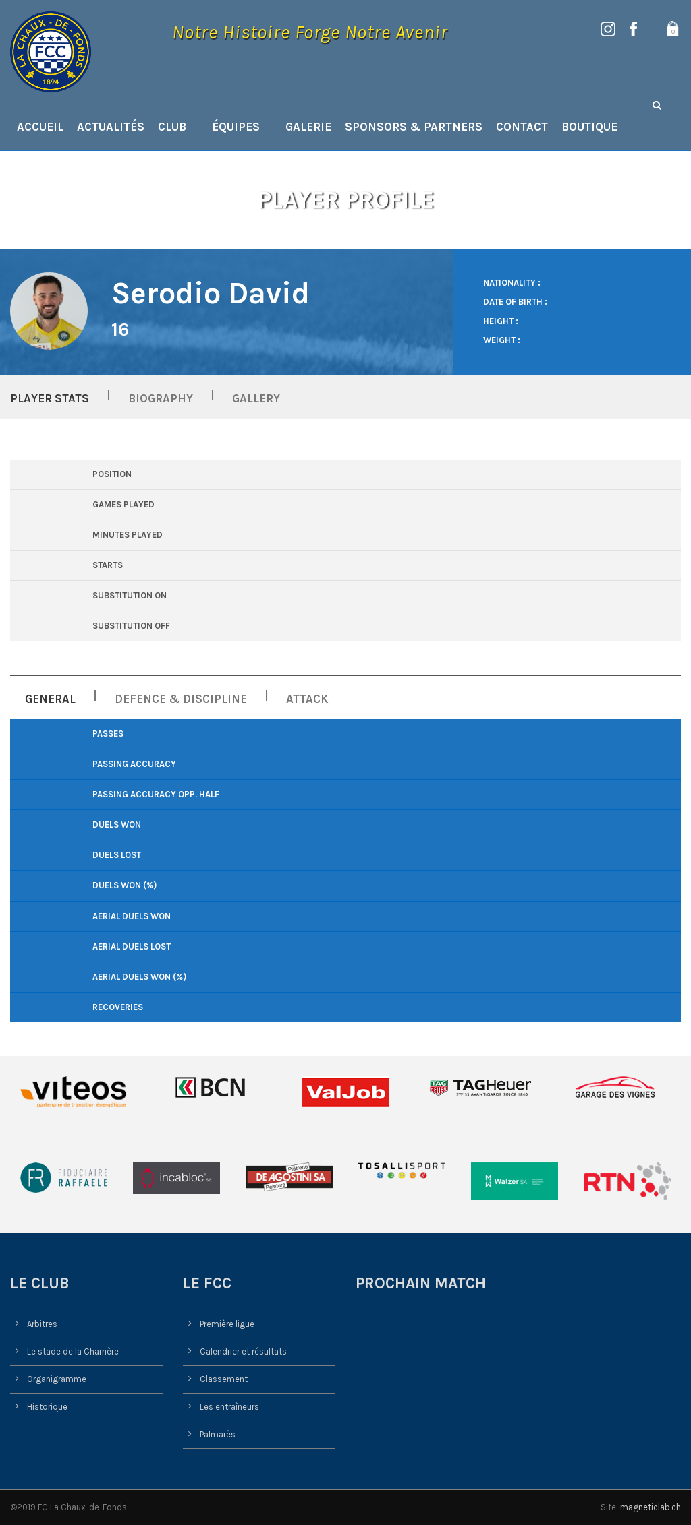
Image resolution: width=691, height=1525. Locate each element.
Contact (522, 126)
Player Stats (49, 398)
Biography (160, 398)
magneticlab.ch (650, 1507)
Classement (224, 1379)
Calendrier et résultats (243, 1351)
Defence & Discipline (181, 699)
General (50, 699)
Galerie (308, 126)
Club (172, 126)
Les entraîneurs (229, 1407)
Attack (307, 699)
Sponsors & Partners (413, 126)
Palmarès (218, 1434)
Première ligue (227, 1324)
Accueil (40, 126)
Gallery (256, 398)
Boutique (589, 126)
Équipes (236, 126)
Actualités (110, 126)
